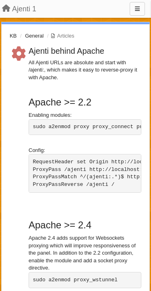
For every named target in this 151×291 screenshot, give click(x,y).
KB (13, 36)
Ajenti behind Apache (66, 50)
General (34, 36)
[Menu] (137, 9)
